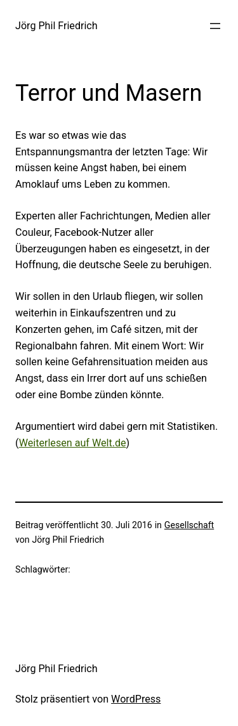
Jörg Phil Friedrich (56, 26)
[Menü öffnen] (215, 26)
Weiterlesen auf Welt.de (72, 443)
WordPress (136, 699)
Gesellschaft (189, 525)
